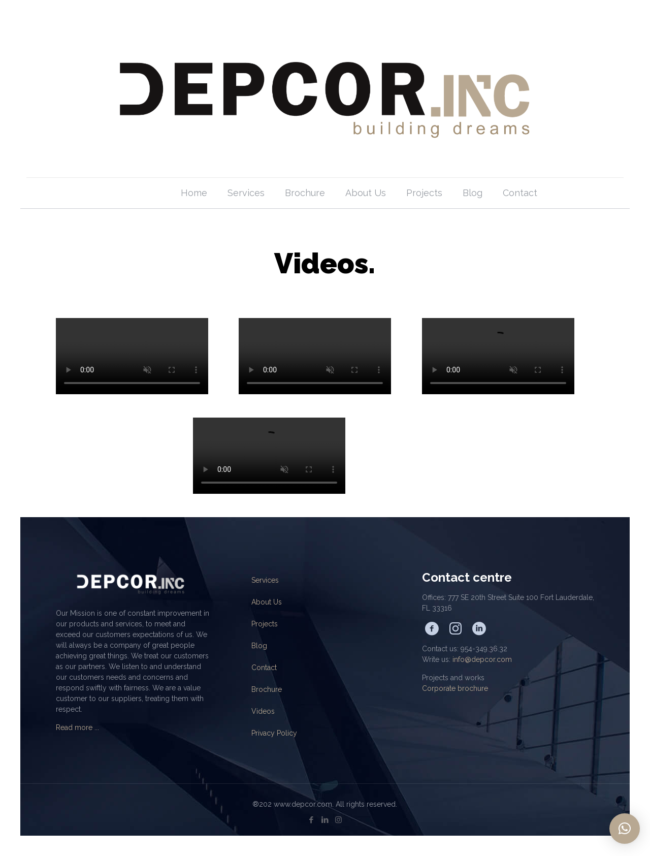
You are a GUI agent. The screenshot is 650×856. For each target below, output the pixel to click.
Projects (264, 624)
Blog (259, 646)
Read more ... (77, 727)
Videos (263, 711)
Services (265, 580)
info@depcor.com (482, 659)
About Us (266, 602)
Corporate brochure (455, 688)
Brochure (266, 689)
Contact (264, 667)
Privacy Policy (274, 733)
